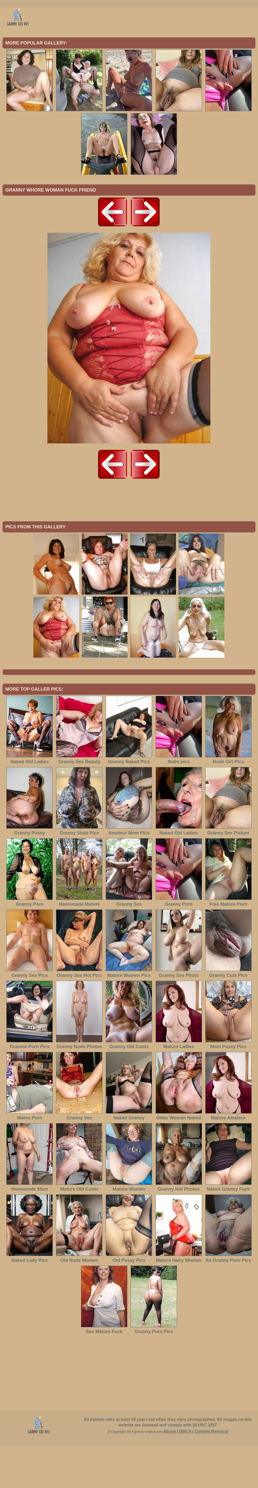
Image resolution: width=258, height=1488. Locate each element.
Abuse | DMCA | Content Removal (195, 1473)
